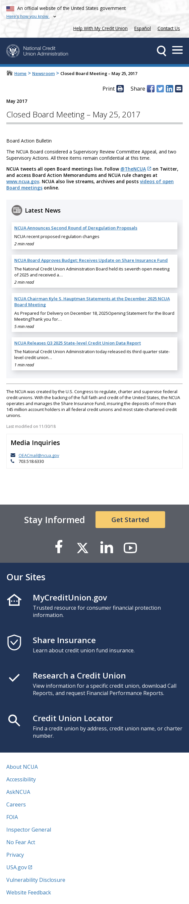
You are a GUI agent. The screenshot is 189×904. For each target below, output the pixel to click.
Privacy (15, 854)
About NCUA (22, 766)
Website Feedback (28, 892)
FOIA (12, 817)
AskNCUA (18, 792)
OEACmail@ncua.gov (39, 455)
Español (142, 28)
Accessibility (21, 779)
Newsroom (43, 73)
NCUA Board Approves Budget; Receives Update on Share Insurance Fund (91, 260)
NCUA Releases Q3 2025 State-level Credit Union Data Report (77, 343)
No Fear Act (20, 842)
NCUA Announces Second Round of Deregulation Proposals (75, 228)
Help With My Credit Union (99, 27)
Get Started (130, 519)
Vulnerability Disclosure (35, 879)
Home (20, 73)
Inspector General (28, 829)
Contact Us (169, 28)
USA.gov (16, 867)
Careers (16, 804)
